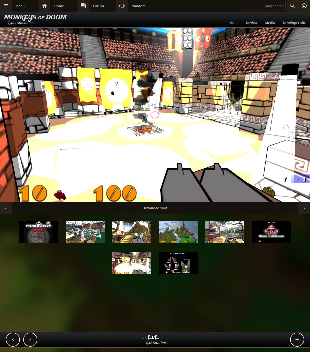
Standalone (26, 22)
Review (251, 22)
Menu (20, 5)
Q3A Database (157, 342)
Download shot (155, 207)
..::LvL (150, 337)
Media (270, 22)
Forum (98, 5)
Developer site (294, 22)
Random (139, 5)
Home (59, 5)
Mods (233, 22)
